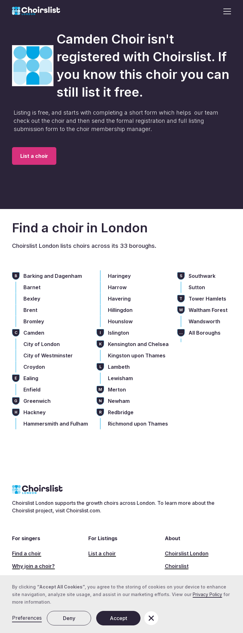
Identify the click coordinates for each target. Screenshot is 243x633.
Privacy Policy (207, 594)
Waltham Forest (208, 310)
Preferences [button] (27, 618)
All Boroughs (205, 333)
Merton (117, 389)
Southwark (202, 276)
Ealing (30, 378)
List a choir (34, 156)
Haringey (119, 276)
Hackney (34, 412)
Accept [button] (118, 618)
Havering (119, 299)
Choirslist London (187, 553)
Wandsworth (204, 321)
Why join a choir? (33, 566)
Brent (30, 310)
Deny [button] (69, 618)
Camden (33, 333)
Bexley (31, 299)
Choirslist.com (83, 510)
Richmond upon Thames (138, 424)
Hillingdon (120, 310)
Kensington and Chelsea (138, 344)
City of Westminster (48, 355)
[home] (36, 11)
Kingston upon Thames (136, 355)
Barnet (31, 287)
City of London (41, 344)
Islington (118, 333)
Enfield (31, 389)
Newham (119, 401)
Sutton (197, 287)
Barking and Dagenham (52, 276)
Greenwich (37, 401)
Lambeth (119, 367)
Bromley (33, 321)
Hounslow (120, 321)
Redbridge (121, 412)
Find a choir (26, 553)
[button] (225, 11)
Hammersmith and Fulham (55, 424)
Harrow (117, 287)
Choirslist (177, 566)
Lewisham (120, 378)
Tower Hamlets (207, 299)
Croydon (34, 367)
